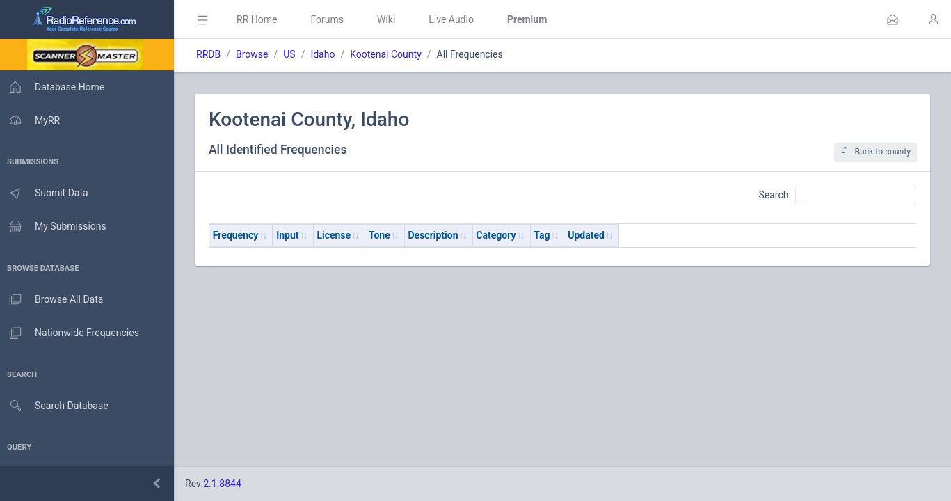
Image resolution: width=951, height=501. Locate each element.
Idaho (326, 54)
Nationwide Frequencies (71, 333)
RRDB (212, 54)
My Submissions (55, 227)
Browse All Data (53, 300)
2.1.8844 (226, 483)
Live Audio (455, 19)
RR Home (261, 19)
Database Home (54, 87)
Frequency (240, 235)
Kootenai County (390, 54)
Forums (331, 19)
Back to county (875, 151)
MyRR (32, 120)
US (293, 54)
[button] (892, 19)
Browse (256, 54)
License (338, 235)
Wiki (390, 19)
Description (438, 235)
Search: (837, 195)
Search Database (56, 406)
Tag (546, 235)
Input (291, 235)
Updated (590, 235)
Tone (383, 235)
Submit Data (46, 193)
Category (500, 235)
